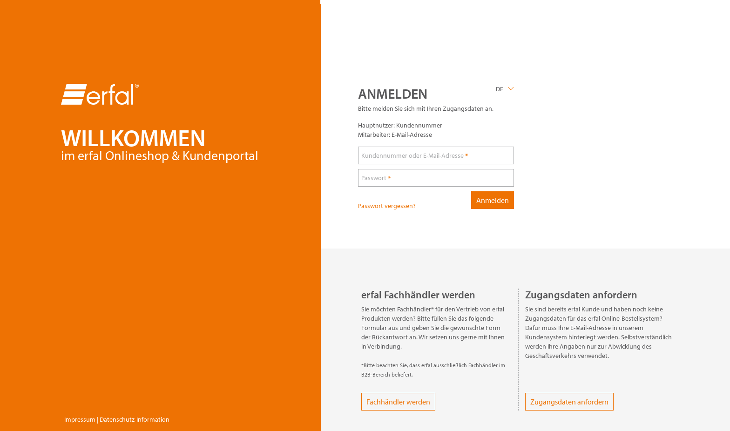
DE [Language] (499, 89)
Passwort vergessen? (387, 205)
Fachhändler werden (398, 401)
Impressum (79, 419)
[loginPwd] (436, 178)
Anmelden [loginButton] (492, 200)
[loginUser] (436, 155)
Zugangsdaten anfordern (569, 401)
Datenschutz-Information (134, 419)
